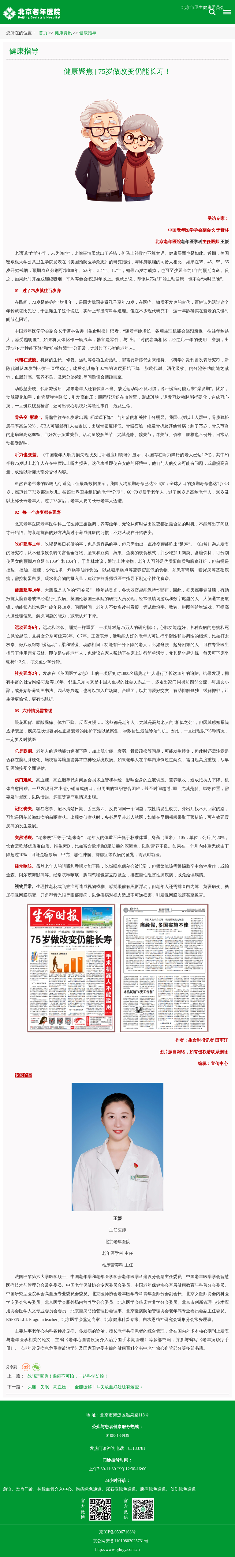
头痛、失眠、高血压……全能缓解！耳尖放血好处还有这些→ (85, 1387)
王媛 (224, 241)
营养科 (116, 1265)
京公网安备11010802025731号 (120, 1541)
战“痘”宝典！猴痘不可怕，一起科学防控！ (68, 1376)
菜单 (225, 13)
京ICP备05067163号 (117, 1532)
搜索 (212, 12)
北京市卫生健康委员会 (202, 7)
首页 (43, 33)
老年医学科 (191, 241)
